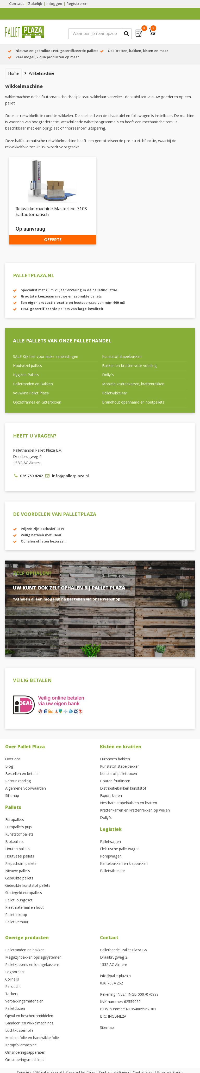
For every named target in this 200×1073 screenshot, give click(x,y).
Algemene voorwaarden (25, 789)
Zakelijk (35, 4)
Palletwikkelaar (114, 393)
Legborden (14, 972)
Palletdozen (15, 1009)
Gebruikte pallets (19, 879)
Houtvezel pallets (27, 366)
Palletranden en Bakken (33, 384)
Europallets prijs (18, 827)
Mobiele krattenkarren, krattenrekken (133, 384)
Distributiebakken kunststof (123, 789)
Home (13, 74)
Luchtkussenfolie (19, 1031)
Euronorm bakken (115, 759)
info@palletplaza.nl (116, 976)
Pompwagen (111, 857)
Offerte (52, 240)
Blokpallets (14, 842)
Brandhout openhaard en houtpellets (133, 403)
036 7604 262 (111, 984)
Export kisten (111, 796)
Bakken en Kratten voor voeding (129, 366)
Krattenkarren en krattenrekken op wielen (135, 811)
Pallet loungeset (19, 900)
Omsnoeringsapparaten (25, 1053)
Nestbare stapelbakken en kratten (128, 803)
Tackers (11, 994)
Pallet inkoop (16, 915)
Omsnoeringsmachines (24, 1060)
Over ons (13, 759)
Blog (9, 767)
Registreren (77, 4)
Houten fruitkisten (115, 781)
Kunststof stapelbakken (122, 357)
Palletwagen (110, 842)
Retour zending (18, 781)
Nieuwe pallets (17, 871)
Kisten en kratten (120, 747)
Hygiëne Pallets (26, 375)
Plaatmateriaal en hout (24, 908)
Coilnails (12, 980)
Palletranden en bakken (25, 950)
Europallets (14, 820)
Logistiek (111, 830)
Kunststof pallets (19, 835)
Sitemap (12, 796)
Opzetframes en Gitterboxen (37, 403)
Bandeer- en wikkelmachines (29, 1023)
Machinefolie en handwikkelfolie (32, 1038)
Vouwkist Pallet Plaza (31, 393)
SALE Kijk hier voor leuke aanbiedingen (45, 357)
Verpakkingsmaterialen (24, 1002)
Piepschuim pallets (20, 864)
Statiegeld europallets (23, 893)
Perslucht (13, 987)
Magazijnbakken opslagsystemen (33, 958)
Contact (16, 4)
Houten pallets (17, 849)
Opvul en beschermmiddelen (29, 1016)
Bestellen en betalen (22, 774)
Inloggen (54, 4)
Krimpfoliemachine (21, 1045)
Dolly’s (108, 375)
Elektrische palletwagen (120, 849)
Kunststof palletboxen (118, 774)
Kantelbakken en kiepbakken (124, 864)
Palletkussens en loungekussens (32, 965)
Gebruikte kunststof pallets (27, 886)
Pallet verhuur (16, 922)
